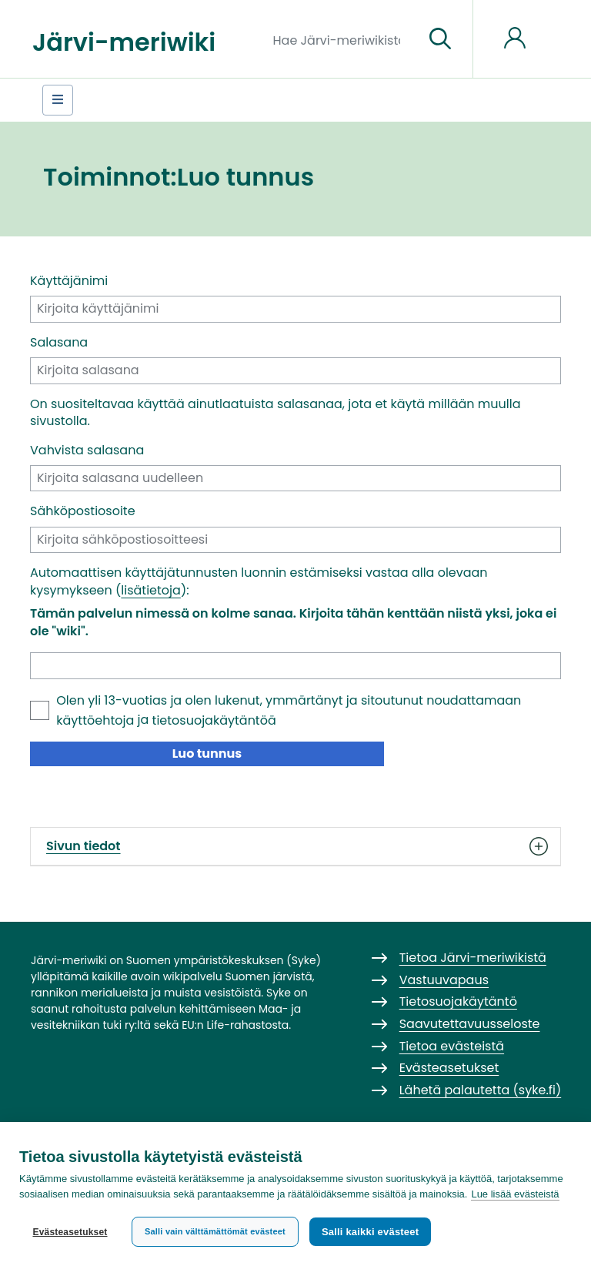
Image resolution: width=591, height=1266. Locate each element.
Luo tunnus (207, 753)
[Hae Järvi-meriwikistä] (343, 39)
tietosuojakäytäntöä (214, 720)
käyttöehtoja (95, 720)
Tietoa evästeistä (451, 1046)
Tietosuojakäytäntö (458, 1001)
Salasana (59, 342)
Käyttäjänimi (69, 281)
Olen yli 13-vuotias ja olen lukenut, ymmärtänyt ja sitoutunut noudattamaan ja (288, 710)
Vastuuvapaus (444, 980)
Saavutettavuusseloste (469, 1024)
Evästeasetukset (69, 1232)
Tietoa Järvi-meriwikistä (472, 957)
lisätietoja (151, 590)
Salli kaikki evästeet (370, 1232)
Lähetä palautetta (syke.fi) (480, 1090)
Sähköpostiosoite (82, 511)
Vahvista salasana (87, 450)
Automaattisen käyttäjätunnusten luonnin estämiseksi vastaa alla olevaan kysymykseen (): (259, 581)
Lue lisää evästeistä (515, 1194)
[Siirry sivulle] (440, 39)
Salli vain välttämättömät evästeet (215, 1231)
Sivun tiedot (295, 846)
